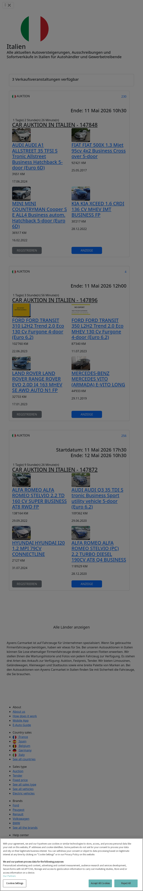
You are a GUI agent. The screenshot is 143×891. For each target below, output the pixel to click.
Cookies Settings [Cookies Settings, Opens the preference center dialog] (14, 883)
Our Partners (9, 876)
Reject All (126, 883)
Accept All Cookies (100, 883)
